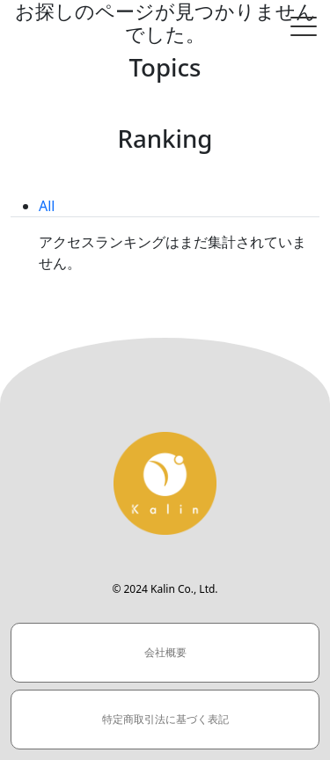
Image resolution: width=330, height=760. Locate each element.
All (47, 206)
